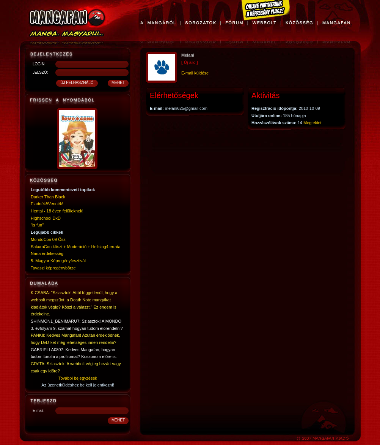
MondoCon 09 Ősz (48, 239)
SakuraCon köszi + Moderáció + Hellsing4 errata (76, 246)
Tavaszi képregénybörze (53, 268)
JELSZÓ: (40, 72)
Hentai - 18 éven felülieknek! (57, 211)
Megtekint (312, 122)
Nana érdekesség (47, 253)
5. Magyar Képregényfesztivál (58, 260)
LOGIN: (39, 64)
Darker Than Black (48, 197)
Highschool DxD (46, 218)
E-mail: (38, 411)
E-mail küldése (195, 73)
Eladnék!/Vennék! (47, 203)
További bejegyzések (77, 378)
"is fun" (37, 225)
